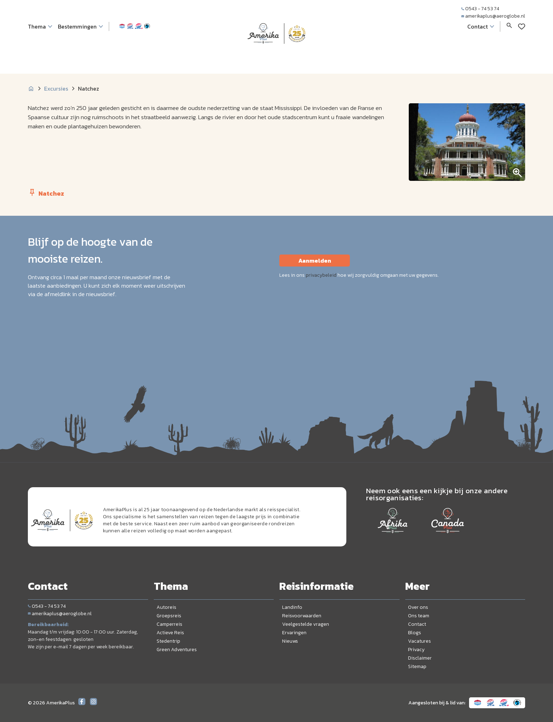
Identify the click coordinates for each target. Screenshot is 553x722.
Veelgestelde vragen (305, 624)
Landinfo (292, 607)
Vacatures (419, 641)
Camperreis (169, 624)
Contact (417, 624)
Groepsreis (169, 615)
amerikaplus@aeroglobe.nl (493, 16)
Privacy (416, 649)
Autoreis (166, 607)
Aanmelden (314, 260)
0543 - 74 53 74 (480, 8)
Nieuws (290, 641)
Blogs (414, 632)
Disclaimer (420, 658)
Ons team (418, 615)
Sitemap (417, 666)
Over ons (418, 607)
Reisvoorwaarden (301, 615)
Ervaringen (294, 632)
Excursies (56, 88)
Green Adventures (177, 649)
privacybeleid (321, 275)
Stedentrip (168, 641)
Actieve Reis (170, 632)
